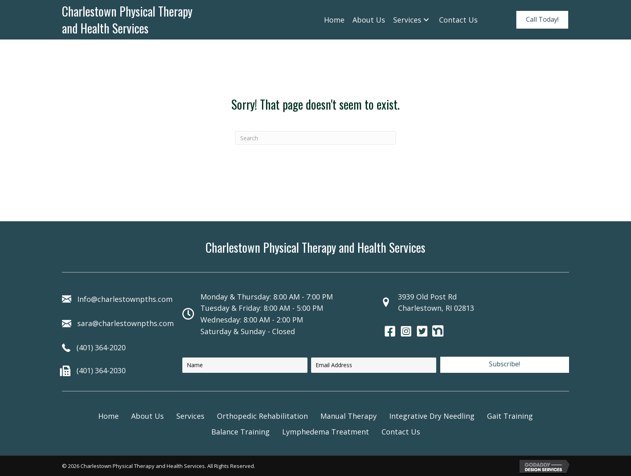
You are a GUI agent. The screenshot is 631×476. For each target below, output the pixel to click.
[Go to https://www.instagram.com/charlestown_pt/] (406, 332)
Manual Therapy (348, 416)
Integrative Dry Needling (431, 416)
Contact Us (400, 432)
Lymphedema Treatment (325, 432)
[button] (542, 19)
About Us (147, 416)
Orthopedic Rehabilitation (262, 416)
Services (190, 416)
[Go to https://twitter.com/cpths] (422, 332)
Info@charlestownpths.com (125, 299)
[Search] (315, 138)
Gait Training (510, 416)
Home (108, 416)
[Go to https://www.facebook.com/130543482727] (390, 332)
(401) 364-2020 (101, 347)
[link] (334, 20)
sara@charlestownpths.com (125, 323)
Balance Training (240, 432)
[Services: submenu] (426, 19)
